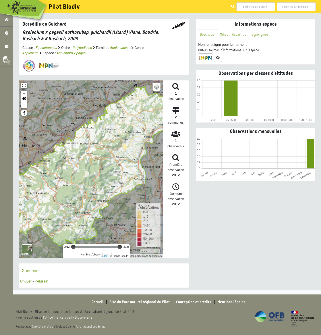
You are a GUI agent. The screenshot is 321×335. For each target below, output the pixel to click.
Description (208, 34)
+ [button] (24, 93)
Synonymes (260, 34)
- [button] (24, 105)
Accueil (97, 302)
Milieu (224, 34)
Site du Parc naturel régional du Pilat (140, 302)
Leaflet (104, 256)
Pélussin (41, 281)
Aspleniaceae (120, 48)
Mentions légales (231, 302)
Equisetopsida (46, 48)
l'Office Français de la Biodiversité (67, 317)
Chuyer (26, 281)
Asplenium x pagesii (72, 53)
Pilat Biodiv (64, 7)
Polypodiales (82, 48)
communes (31, 271)
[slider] (73, 247)
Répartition (240, 34)
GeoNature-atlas (42, 327)
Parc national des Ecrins (90, 327)
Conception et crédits (193, 302)
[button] (24, 99)
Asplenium (30, 53)
